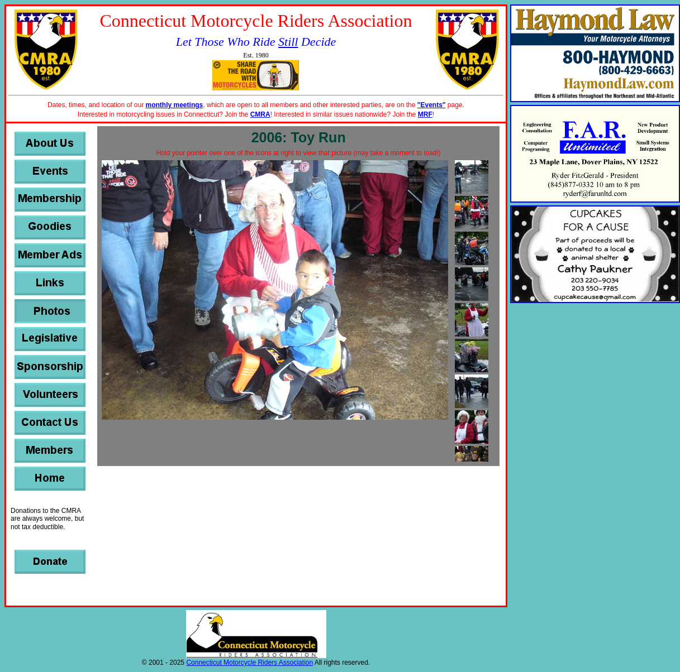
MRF (425, 114)
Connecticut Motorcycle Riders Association (249, 662)
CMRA (260, 114)
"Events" (431, 105)
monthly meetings (174, 105)
